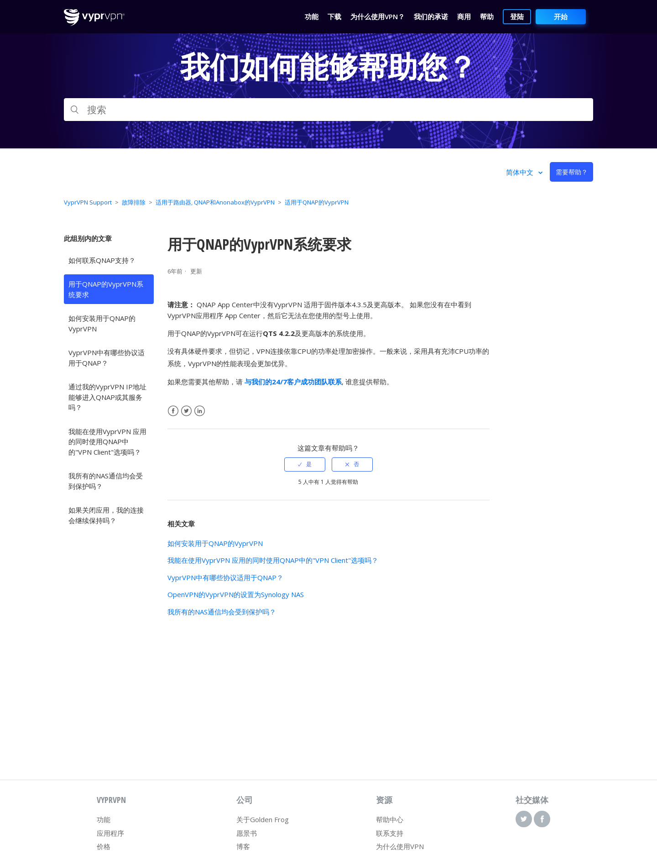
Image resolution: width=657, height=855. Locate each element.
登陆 (517, 16)
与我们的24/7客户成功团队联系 (293, 381)
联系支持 (389, 833)
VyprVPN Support (88, 202)
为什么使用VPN (400, 846)
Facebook (173, 411)
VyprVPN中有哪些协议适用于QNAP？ (106, 357)
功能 (103, 819)
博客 (243, 846)
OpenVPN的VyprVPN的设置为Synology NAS (235, 594)
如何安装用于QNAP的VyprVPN (102, 323)
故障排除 (134, 202)
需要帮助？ (572, 172)
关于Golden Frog (262, 819)
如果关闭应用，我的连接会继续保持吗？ (106, 515)
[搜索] (328, 109)
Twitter (186, 411)
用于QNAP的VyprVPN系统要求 (105, 289)
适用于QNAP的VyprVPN (317, 202)
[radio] (304, 464)
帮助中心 (389, 819)
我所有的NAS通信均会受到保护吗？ (105, 481)
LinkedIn (199, 411)
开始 (561, 16)
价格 (103, 846)
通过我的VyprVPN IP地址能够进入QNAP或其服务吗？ (107, 397)
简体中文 (520, 172)
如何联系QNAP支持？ (102, 260)
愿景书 (246, 833)
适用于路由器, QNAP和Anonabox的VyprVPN (215, 202)
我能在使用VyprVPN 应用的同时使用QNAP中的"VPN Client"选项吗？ (107, 441)
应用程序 (110, 833)
